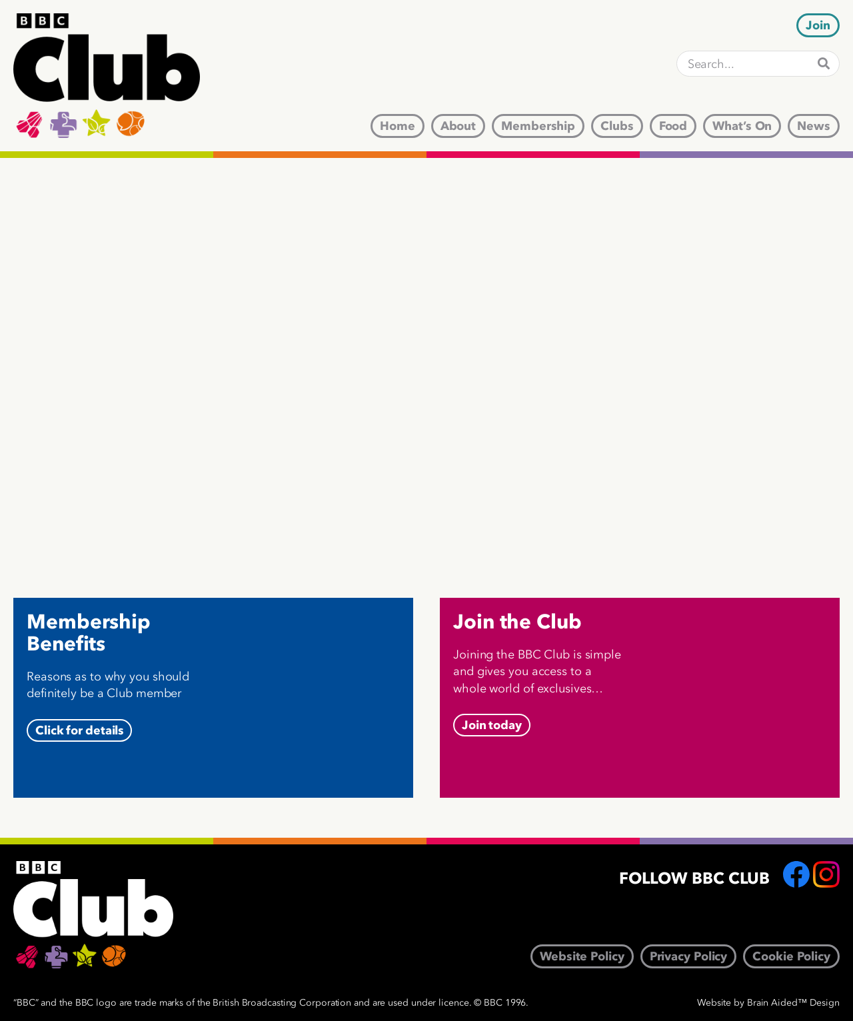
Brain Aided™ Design (793, 1002)
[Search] (823, 63)
